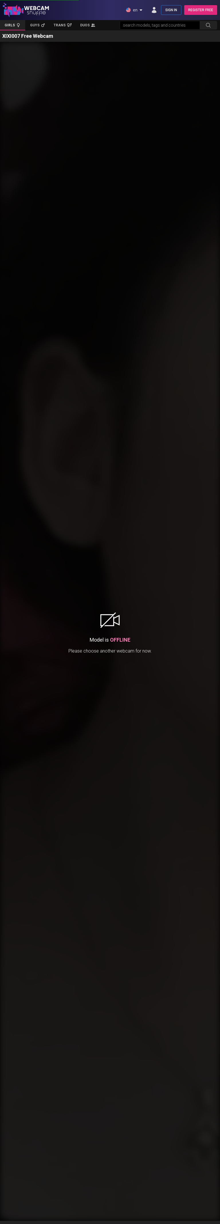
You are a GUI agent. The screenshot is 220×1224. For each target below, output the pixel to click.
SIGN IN (171, 10)
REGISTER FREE (200, 10)
